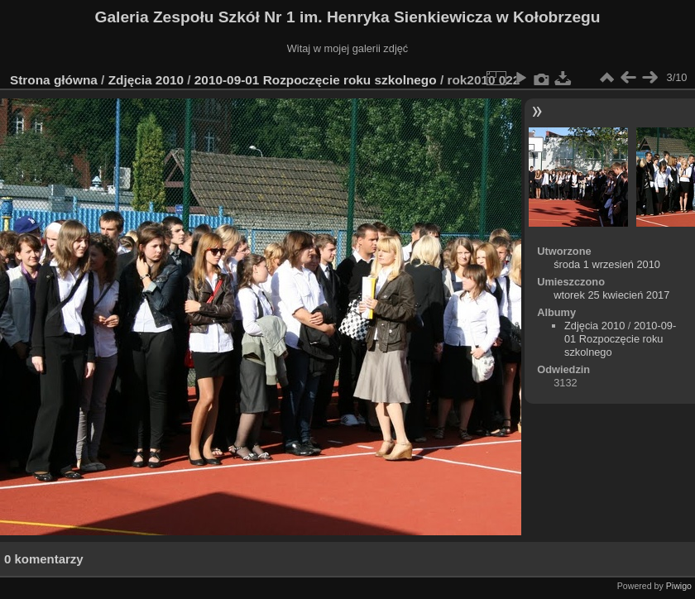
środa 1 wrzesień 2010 (607, 264)
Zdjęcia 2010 (146, 80)
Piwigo (679, 586)
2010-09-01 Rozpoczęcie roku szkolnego (315, 80)
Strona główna (54, 80)
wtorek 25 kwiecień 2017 (611, 295)
